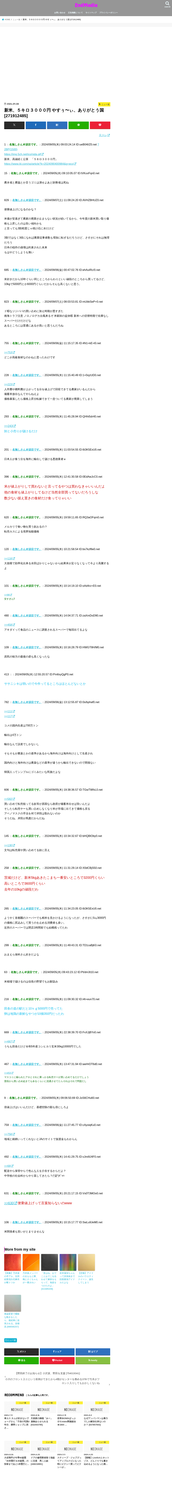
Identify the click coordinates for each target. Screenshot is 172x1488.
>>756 (8, 1133)
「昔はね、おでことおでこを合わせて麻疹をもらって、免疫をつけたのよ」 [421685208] (49, 1280)
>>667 (8, 1041)
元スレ (103, 135)
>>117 (8, 716)
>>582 (8, 798)
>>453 (7, 1072)
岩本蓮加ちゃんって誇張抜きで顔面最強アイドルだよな (68, 1277)
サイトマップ (91, 13)
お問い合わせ (59, 13)
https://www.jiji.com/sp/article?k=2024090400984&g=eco (38, 163)
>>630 (9, 1203)
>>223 (8, 384)
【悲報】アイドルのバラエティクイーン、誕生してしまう (86, 1277)
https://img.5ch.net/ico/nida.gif (22, 154)
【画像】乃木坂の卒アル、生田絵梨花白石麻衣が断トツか (12, 1277)
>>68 (7, 1165)
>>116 (8, 558)
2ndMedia (86, 5)
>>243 (8, 426)
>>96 (7, 594)
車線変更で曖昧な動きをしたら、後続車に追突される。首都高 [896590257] (12, 1319)
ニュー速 (12, 1338)
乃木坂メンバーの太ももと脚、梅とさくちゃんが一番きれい (31, 1277)
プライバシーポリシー (108, 13)
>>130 (8, 845)
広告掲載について (75, 13)
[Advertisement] (57, 65)
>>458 (8, 624)
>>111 (8, 711)
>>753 (8, 352)
